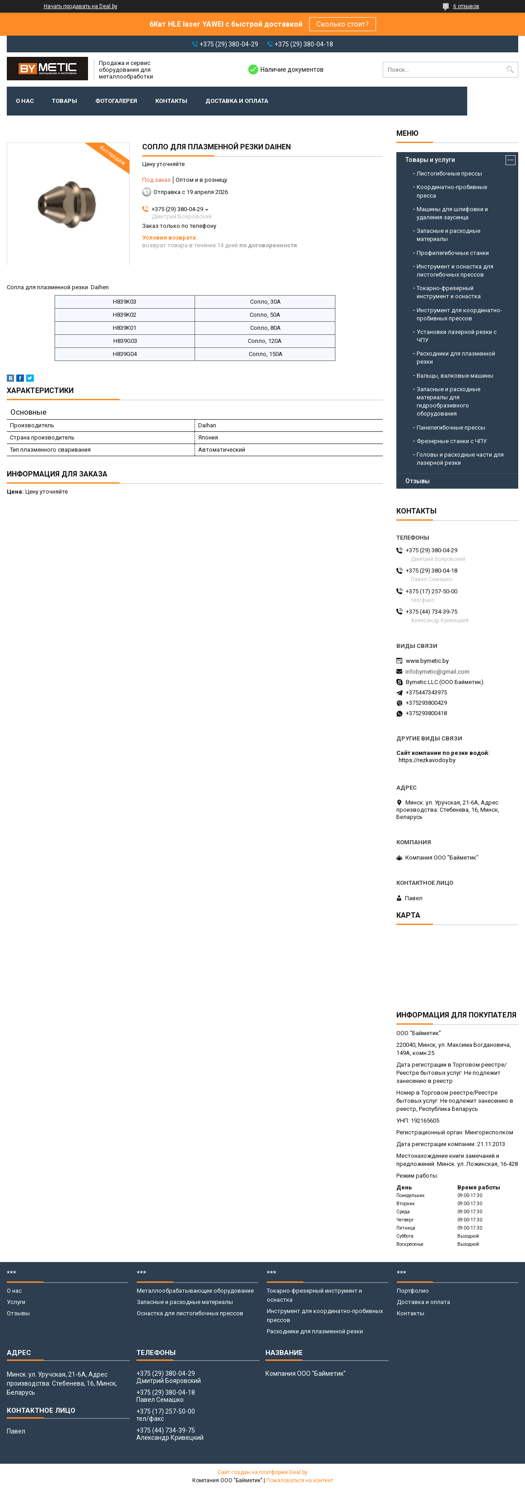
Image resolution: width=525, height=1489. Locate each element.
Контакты (171, 100)
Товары (64, 100)
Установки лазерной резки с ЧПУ (457, 335)
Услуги (16, 1302)
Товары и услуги (430, 159)
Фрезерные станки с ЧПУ (452, 441)
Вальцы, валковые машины (455, 375)
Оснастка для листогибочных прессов (190, 1313)
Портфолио (413, 1290)
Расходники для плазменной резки (456, 357)
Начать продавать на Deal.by (80, 6)
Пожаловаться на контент (299, 1480)
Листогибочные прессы (449, 173)
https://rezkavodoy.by (427, 760)
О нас (25, 100)
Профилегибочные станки (453, 253)
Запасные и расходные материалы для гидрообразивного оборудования (448, 401)
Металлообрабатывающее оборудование (195, 1290)
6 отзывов (466, 6)
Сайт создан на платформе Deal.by (262, 1472)
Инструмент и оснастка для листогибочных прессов (455, 270)
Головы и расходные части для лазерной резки (460, 458)
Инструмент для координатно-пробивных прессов (459, 314)
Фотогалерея (116, 100)
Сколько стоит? (342, 24)
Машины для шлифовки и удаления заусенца (452, 213)
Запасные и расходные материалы (448, 234)
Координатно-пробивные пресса (452, 191)
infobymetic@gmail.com (437, 671)
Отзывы (417, 481)
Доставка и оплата (236, 100)
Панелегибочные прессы (451, 427)
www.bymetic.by (427, 660)
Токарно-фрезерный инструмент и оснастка (449, 292)
